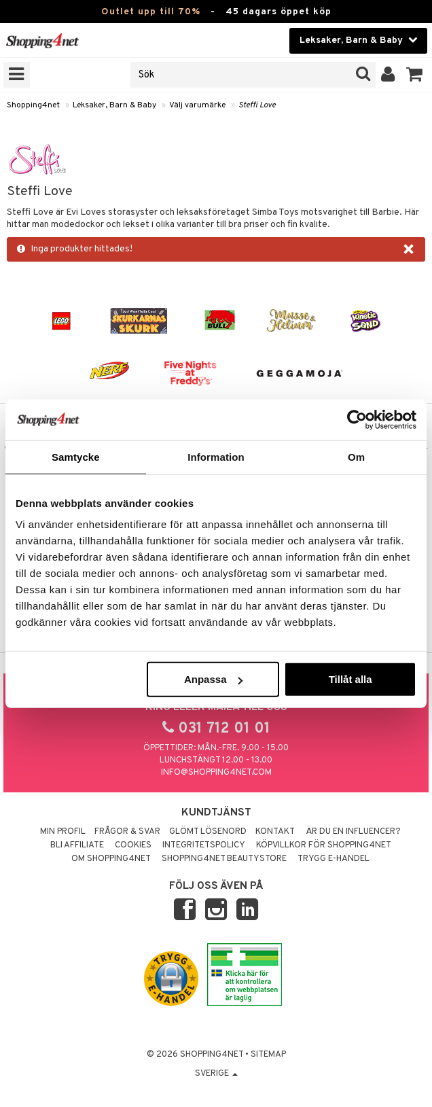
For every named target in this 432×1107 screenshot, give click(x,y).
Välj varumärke (197, 105)
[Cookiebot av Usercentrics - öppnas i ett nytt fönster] (357, 419)
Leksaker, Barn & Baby (114, 105)
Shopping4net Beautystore (224, 859)
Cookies (133, 845)
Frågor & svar (127, 831)
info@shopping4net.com (216, 772)
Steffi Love (257, 105)
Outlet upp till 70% (150, 12)
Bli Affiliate (77, 845)
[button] (415, 75)
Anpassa (213, 679)
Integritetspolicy (203, 845)
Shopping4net (33, 105)
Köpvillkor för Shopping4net (323, 845)
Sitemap (268, 1054)
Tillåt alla (350, 679)
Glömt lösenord (208, 831)
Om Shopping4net (111, 859)
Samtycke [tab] (76, 456)
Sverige (216, 1073)
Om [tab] (356, 456)
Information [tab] (216, 456)
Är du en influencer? (353, 831)
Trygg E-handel (334, 859)
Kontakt (275, 831)
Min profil (63, 831)
